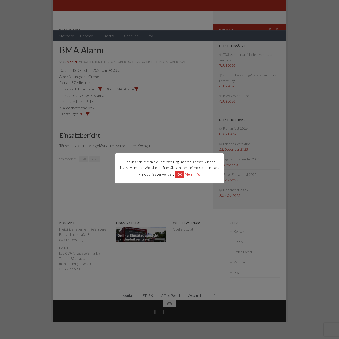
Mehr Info (192, 174)
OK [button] (179, 174)
